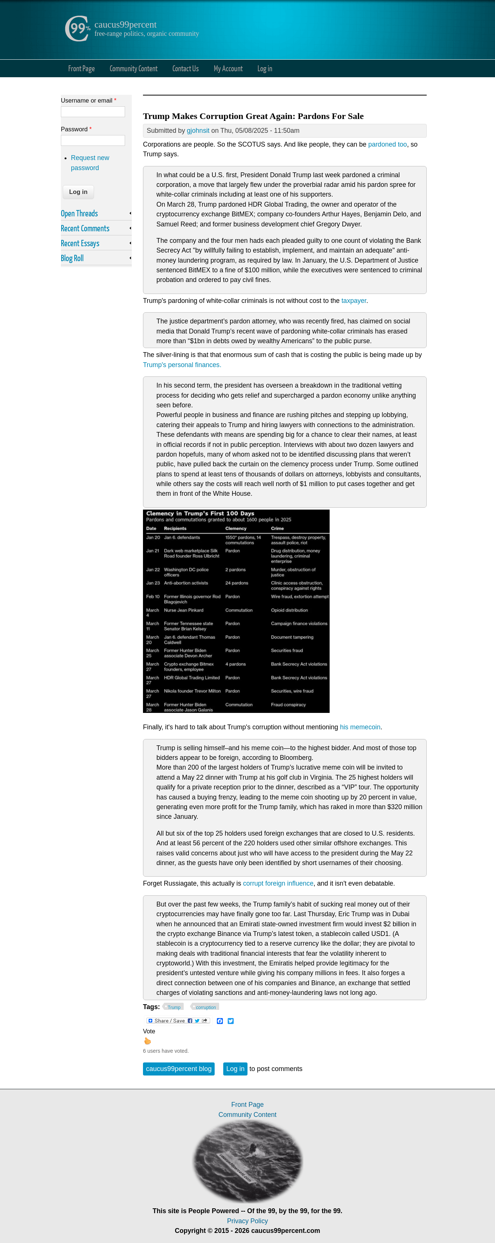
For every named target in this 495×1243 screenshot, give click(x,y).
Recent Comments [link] (85, 228)
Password (76, 129)
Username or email (88, 100)
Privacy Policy (247, 1221)
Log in (265, 68)
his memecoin (360, 727)
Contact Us (185, 68)
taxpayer (354, 300)
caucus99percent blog (179, 1069)
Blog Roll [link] (72, 258)
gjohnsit (198, 130)
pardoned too (387, 144)
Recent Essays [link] (80, 243)
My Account (228, 68)
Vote (149, 1031)
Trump (174, 1007)
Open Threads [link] (79, 213)
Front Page (81, 68)
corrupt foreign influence (278, 883)
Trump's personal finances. (182, 365)
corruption (206, 1007)
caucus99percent (125, 24)
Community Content (134, 68)
